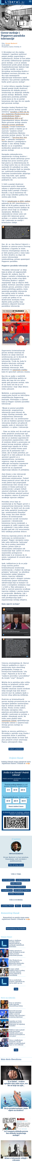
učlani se (25, 778)
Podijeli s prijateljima (16, 749)
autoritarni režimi (9, 720)
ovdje (28, 763)
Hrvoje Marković (11, 43)
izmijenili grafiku (20, 370)
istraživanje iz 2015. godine (18, 201)
